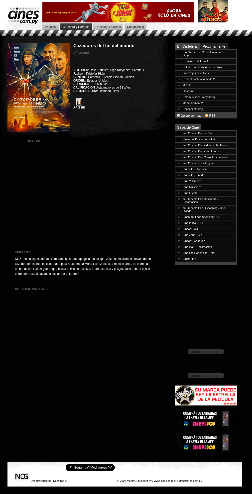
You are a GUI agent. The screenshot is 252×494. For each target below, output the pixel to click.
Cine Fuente (190, 193)
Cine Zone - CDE (193, 234)
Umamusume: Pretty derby (199, 97)
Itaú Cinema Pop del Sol (197, 133)
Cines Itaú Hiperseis (195, 169)
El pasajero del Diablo (196, 61)
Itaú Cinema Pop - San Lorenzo (202, 151)
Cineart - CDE (191, 228)
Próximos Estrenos (108, 27)
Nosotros (58, 480)
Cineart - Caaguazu (194, 240)
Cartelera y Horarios (76, 27)
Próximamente (214, 46)
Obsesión (188, 91)
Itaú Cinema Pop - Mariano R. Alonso (205, 145)
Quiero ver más (191, 115)
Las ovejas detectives (196, 73)
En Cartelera (187, 46)
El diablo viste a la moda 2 (199, 79)
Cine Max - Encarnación (197, 246)
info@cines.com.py (190, 480)
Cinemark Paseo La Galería (200, 139)
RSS (212, 115)
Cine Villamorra (192, 181)
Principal (50, 27)
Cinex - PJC (190, 258)
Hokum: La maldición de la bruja (202, 67)
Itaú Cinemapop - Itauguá (198, 163)
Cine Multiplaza (192, 187)
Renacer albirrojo (193, 108)
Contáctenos (135, 27)
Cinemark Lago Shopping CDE (201, 216)
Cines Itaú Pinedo (193, 175)
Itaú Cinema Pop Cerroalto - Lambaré (205, 157)
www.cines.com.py (165, 480)
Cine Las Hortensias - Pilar (199, 252)
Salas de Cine (188, 127)
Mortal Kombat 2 (193, 102)
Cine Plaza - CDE (193, 222)
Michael (187, 85)
